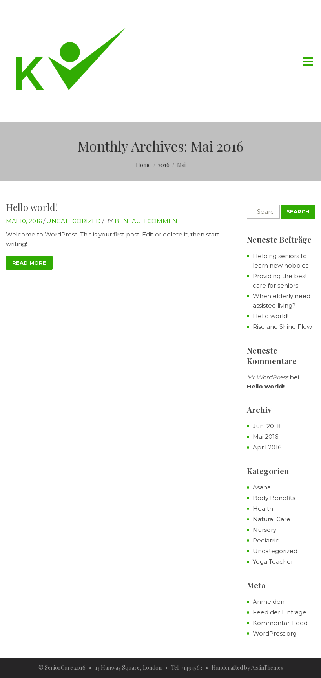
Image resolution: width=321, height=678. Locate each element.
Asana (262, 487)
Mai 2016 (265, 436)
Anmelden (269, 601)
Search (297, 211)
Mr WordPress (267, 377)
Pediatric (266, 540)
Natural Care (271, 519)
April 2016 (267, 447)
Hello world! (32, 207)
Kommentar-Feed (280, 623)
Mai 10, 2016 (24, 221)
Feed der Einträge (279, 612)
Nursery (264, 529)
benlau (128, 221)
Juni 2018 (266, 426)
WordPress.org (275, 633)
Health (263, 508)
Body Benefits (274, 498)
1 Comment (162, 221)
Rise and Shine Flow (282, 326)
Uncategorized (73, 221)
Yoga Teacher (273, 561)
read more (29, 263)
